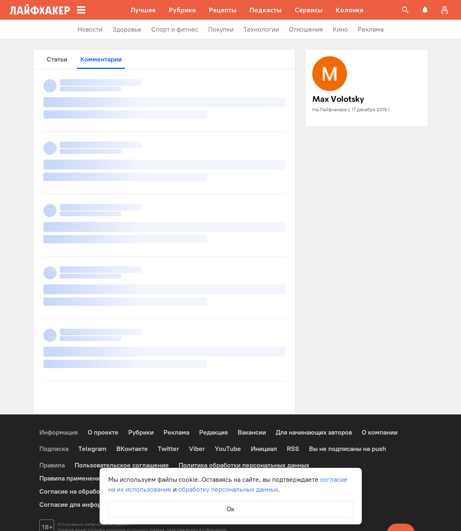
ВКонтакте (132, 449)
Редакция (213, 432)
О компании (379, 432)
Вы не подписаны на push (347, 449)
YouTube (228, 449)
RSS (293, 449)
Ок (230, 509)
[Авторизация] (444, 10)
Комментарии (101, 59)
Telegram (92, 449)
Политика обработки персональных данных (244, 465)
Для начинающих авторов (314, 432)
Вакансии (252, 432)
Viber (197, 449)
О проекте (103, 432)
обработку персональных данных (228, 489)
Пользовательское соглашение (122, 465)
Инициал (264, 449)
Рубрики (141, 432)
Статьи (57, 59)
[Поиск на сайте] (405, 10)
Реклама (176, 432)
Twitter (168, 449)
